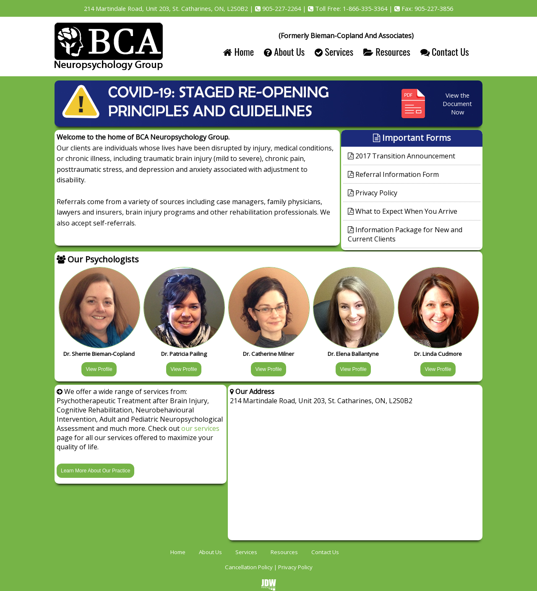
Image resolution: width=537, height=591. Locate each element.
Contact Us (444, 51)
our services (200, 428)
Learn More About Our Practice (95, 471)
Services (334, 51)
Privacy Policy (372, 192)
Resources (386, 51)
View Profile (99, 369)
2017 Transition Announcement (401, 156)
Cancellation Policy (249, 567)
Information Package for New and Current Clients (405, 234)
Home (238, 51)
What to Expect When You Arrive (402, 211)
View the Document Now (457, 103)
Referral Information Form (393, 174)
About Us (284, 51)
